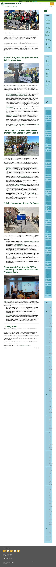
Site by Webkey (5, 563)
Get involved (22, 345)
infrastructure (48, 269)
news (47, 114)
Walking (47, 189)
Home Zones (48, 220)
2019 (48, 415)
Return (5, 348)
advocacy (47, 175)
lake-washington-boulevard (48, 272)
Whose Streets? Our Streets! (9, 301)
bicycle (47, 143)
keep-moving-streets (48, 265)
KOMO (9, 125)
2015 (48, 487)
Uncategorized (48, 238)
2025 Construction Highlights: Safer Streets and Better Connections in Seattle (48, 42)
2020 (48, 394)
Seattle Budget (48, 191)
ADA (46, 168)
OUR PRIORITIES (35, 4)
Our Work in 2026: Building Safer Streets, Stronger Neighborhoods (48, 30)
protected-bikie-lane (47, 187)
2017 (48, 452)
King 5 (7, 125)
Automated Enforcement (48, 161)
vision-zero (47, 118)
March (50, 308)
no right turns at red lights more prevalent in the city (19, 95)
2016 (48, 468)
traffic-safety (48, 137)
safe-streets (47, 150)
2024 (48, 329)
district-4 (47, 135)
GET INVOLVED (43, 4)
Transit (47, 166)
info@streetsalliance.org (7, 558)
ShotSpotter (47, 200)
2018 (48, 433)
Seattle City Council (47, 248)
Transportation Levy (48, 164)
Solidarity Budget (47, 139)
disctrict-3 (47, 145)
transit (47, 240)
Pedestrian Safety (47, 280)
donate (27, 345)
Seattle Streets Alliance (11, 4)
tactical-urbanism (47, 158)
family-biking (48, 293)
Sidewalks (47, 181)
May (49, 318)
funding (47, 177)
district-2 (47, 116)
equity (47, 277)
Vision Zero (47, 250)
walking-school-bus (47, 148)
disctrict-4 (47, 179)
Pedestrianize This (19, 244)
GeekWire (37, 124)
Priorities (47, 213)
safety (47, 131)
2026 (48, 305)
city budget (32, 193)
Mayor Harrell (48, 252)
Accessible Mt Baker (48, 275)
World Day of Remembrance (11, 115)
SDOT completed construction (25, 176)
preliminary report (9, 315)
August (50, 339)
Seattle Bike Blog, (14, 125)
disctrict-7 (47, 193)
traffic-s (47, 245)
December (50, 326)
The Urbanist (22, 125)
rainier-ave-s (48, 234)
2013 (48, 528)
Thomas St (47, 222)
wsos (47, 133)
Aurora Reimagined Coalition (22, 108)
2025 (48, 311)
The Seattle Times (23, 124)
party (47, 224)
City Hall (47, 218)
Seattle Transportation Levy (48, 155)
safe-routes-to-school (48, 124)
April (50, 332)
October (50, 324)
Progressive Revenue (47, 287)
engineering (47, 260)
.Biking (47, 211)
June (50, 363)
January (50, 307)
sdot (46, 129)
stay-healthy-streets (48, 232)
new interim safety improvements (18, 185)
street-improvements (48, 127)
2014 (48, 509)
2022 (48, 358)
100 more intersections (31, 96)
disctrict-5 (47, 152)
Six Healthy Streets (20, 245)
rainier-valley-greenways (48, 255)
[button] (49, 4)
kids (46, 183)
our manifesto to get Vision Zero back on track (16, 94)
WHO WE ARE (27, 4)
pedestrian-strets (47, 291)
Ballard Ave (47, 262)
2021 (48, 372)
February (50, 315)
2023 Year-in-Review (11, 6)
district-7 (47, 120)
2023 (48, 347)
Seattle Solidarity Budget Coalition (47, 208)
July (49, 321)
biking (47, 267)
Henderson (47, 236)
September (50, 323)
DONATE (52, 4)
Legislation (47, 295)
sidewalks (47, 282)
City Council (47, 226)
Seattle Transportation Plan (48, 203)
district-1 (47, 197)
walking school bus (9, 107)
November (50, 342)
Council (47, 284)
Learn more (34, 1)
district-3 (47, 173)
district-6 (47, 122)
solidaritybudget (48, 195)
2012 (48, 536)
